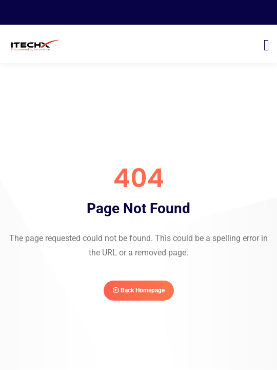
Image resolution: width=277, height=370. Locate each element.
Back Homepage (139, 290)
